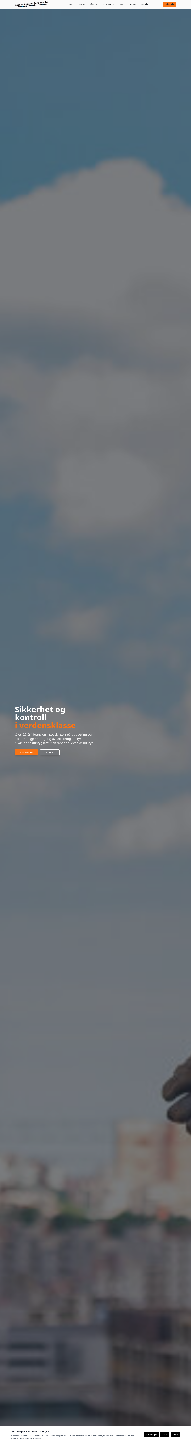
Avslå (164, 1434)
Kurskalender (108, 4)
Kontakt (144, 4)
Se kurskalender (26, 752)
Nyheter (133, 4)
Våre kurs (94, 4)
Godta (175, 1434)
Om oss (122, 4)
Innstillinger (151, 1434)
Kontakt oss (49, 752)
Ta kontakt (169, 4)
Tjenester (81, 4)
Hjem (70, 4)
